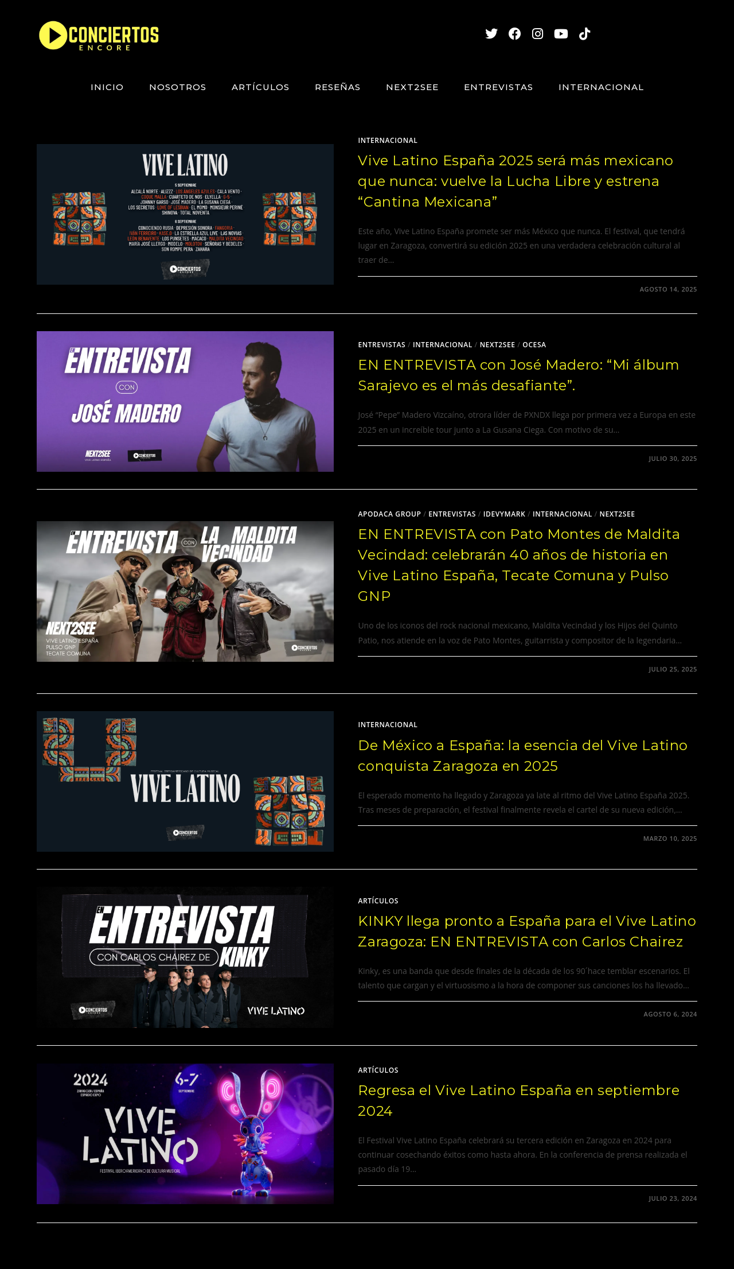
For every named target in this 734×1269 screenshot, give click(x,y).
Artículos (378, 901)
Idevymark (504, 514)
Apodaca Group (389, 514)
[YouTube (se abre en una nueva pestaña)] (555, 33)
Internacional (387, 140)
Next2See (498, 345)
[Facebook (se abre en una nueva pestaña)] (509, 33)
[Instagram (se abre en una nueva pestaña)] (532, 33)
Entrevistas (381, 345)
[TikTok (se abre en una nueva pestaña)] (579, 33)
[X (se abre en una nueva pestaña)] (486, 33)
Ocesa (534, 345)
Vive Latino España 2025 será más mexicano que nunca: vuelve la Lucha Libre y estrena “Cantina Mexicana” (516, 181)
